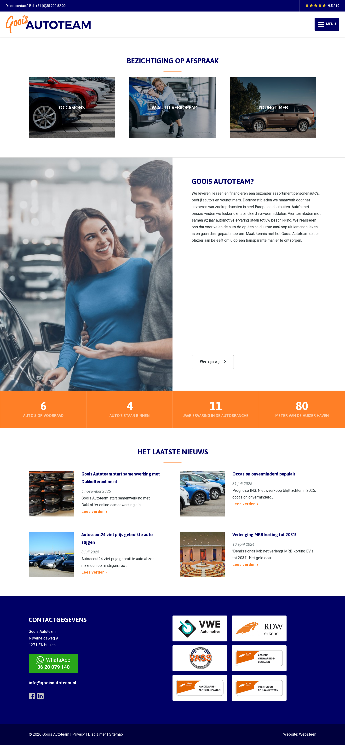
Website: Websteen (299, 734)
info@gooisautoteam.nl (52, 682)
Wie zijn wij (209, 361)
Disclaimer (97, 734)
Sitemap (116, 734)
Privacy (78, 734)
